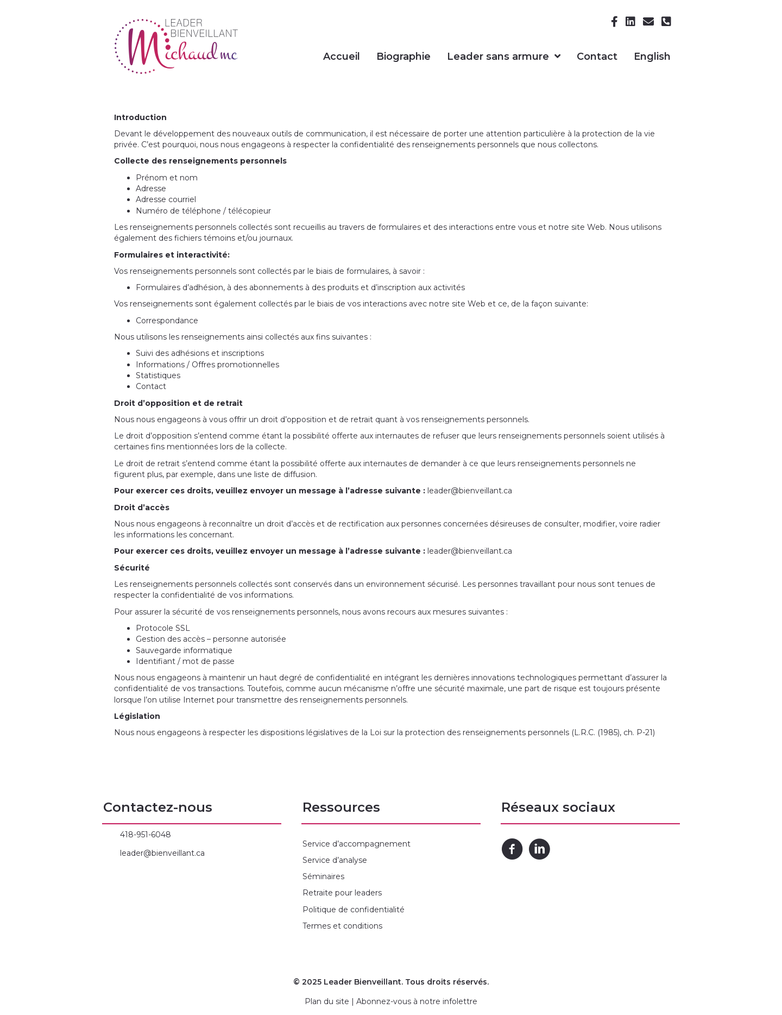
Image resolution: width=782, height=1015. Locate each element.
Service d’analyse (334, 860)
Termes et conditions (342, 926)
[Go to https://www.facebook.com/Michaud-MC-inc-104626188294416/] (512, 849)
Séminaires (323, 876)
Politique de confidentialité (353, 909)
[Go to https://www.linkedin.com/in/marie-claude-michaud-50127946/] (539, 849)
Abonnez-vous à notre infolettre (416, 1001)
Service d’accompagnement (356, 844)
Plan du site (327, 1001)
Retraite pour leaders (342, 893)
